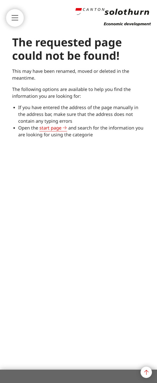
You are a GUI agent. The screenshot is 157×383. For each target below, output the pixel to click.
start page (50, 128)
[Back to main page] (113, 24)
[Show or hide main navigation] (15, 18)
